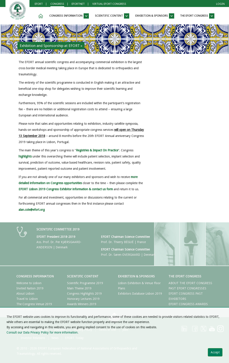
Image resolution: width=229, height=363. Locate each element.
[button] (40, 16)
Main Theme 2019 (79, 288)
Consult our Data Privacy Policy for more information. (42, 332)
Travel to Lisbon (27, 299)
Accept (215, 352)
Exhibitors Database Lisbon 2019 (140, 293)
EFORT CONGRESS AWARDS (188, 304)
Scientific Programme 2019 (85, 283)
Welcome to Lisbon (28, 283)
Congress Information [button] (69, 16)
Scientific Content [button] (112, 16)
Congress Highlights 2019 (84, 293)
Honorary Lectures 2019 (83, 299)
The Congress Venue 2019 (34, 304)
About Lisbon (25, 293)
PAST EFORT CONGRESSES (187, 288)
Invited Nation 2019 (29, 288)
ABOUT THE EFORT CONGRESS (190, 283)
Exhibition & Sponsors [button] (154, 16)
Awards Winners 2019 (81, 304)
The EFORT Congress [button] (197, 16)
